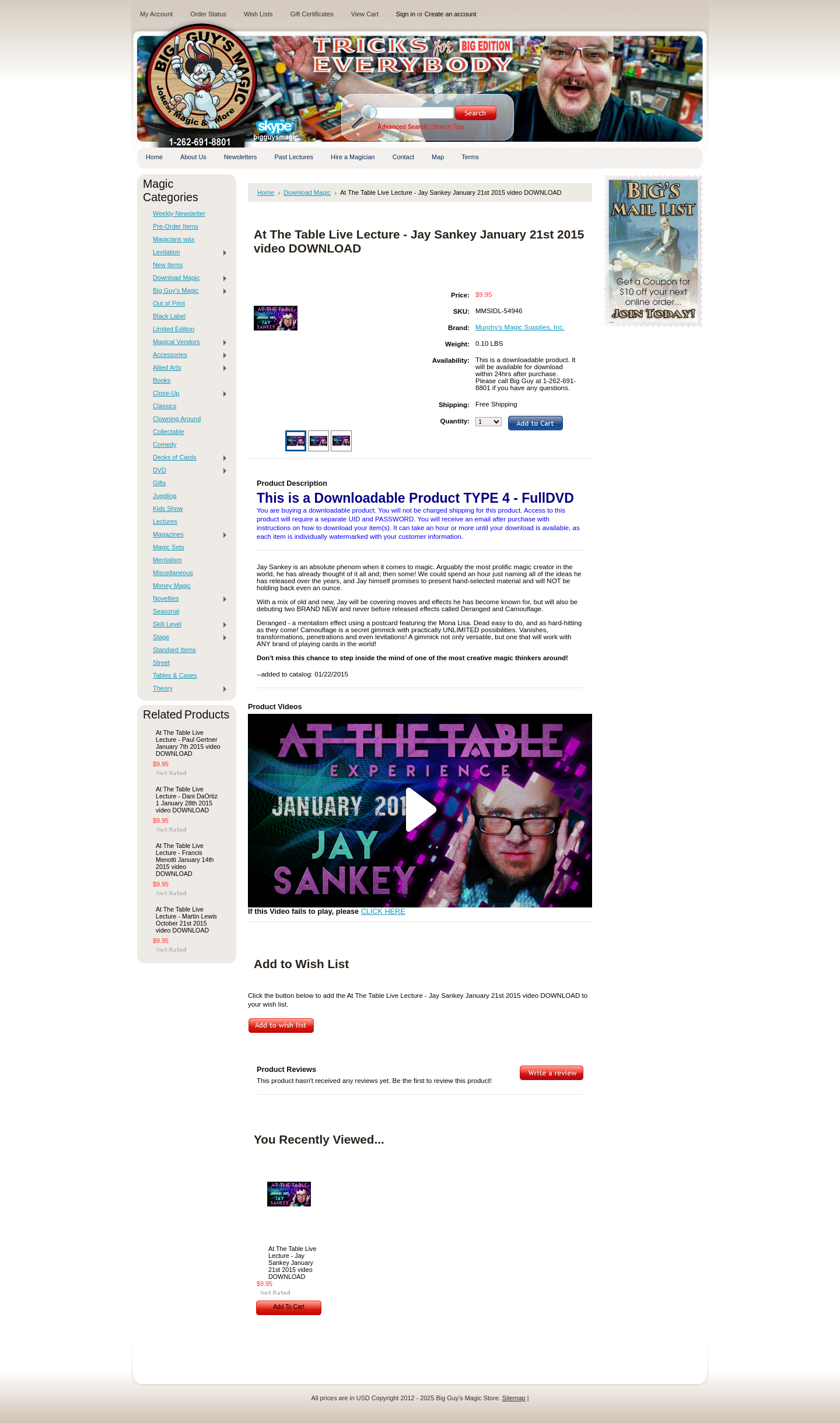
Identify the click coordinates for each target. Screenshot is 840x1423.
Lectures (165, 521)
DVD (187, 471)
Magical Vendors (187, 342)
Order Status (208, 13)
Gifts (159, 482)
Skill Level (187, 625)
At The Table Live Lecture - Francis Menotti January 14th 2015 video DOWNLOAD (185, 859)
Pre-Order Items (175, 226)
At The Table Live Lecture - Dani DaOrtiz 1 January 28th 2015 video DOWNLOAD (187, 800)
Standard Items (174, 649)
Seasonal (166, 611)
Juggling (165, 495)
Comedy (165, 444)
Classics (164, 405)
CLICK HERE (383, 911)
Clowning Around (177, 418)
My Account (156, 13)
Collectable (168, 431)
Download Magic (187, 278)
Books (161, 380)
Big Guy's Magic (187, 291)
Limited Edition (173, 328)
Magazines (187, 535)
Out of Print (169, 303)
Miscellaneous (173, 572)
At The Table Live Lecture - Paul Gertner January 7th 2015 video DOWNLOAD (188, 743)
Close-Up (187, 394)
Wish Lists (258, 13)
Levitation (187, 252)
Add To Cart (288, 1306)
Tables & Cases (175, 675)
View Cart (365, 13)
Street (161, 662)
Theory (187, 689)
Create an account (451, 13)
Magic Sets (168, 547)
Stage (187, 637)
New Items (168, 264)
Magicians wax (173, 239)
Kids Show (168, 508)
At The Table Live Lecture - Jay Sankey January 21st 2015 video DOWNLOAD (292, 1262)
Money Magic (172, 585)
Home (265, 192)
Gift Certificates (311, 13)
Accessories (187, 355)
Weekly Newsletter (179, 213)
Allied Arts (187, 368)
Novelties (187, 599)
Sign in (405, 13)
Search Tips (448, 127)
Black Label (169, 316)
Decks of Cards (187, 458)
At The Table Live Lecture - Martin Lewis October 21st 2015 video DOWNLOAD (186, 920)
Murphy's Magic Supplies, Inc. (520, 327)
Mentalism (167, 559)
